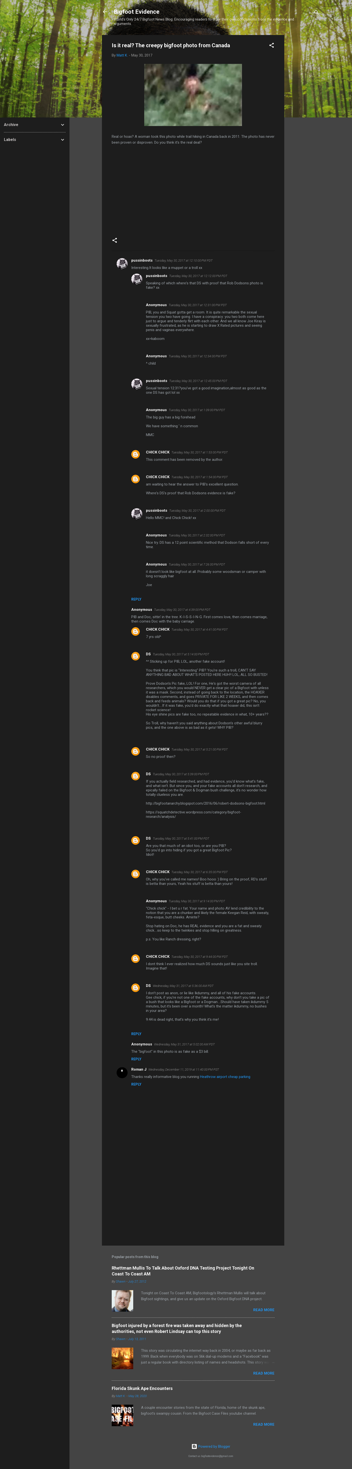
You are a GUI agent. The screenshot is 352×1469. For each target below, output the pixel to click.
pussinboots (142, 260)
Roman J (138, 1069)
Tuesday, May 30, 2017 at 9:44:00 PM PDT (199, 957)
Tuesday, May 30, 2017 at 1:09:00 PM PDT (197, 410)
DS (148, 654)
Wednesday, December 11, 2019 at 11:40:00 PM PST (183, 1069)
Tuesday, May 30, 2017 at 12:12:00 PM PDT (198, 276)
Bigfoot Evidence (136, 11)
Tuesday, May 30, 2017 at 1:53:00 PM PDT (199, 452)
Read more (264, 1310)
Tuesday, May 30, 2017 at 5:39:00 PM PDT (181, 774)
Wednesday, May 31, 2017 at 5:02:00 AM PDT (184, 1044)
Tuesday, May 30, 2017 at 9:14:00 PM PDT (197, 901)
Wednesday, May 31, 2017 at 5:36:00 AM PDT (183, 986)
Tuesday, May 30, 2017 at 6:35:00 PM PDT (199, 872)
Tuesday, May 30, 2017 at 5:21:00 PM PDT (199, 749)
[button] (272, 46)
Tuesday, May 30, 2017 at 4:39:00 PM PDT (182, 610)
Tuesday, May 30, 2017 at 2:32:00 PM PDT (197, 535)
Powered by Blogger (210, 1446)
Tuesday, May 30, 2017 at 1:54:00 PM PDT (199, 477)
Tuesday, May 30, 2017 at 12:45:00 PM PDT (198, 381)
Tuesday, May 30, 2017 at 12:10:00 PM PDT (183, 260)
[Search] (316, 13)
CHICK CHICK (157, 452)
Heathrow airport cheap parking (225, 1077)
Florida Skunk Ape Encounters (142, 1388)
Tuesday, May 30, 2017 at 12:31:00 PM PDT (198, 305)
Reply (136, 599)
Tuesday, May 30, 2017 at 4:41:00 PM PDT (199, 629)
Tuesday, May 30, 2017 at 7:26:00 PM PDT (197, 564)
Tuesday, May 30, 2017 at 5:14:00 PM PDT (181, 654)
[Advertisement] (303, 108)
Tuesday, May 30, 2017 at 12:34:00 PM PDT (198, 356)
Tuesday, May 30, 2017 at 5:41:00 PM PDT (181, 838)
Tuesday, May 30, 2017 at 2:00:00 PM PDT (197, 510)
